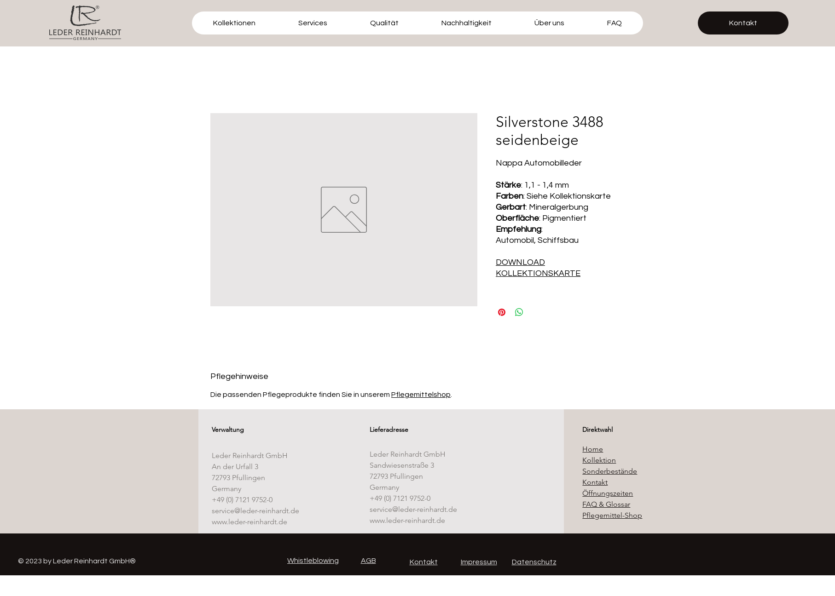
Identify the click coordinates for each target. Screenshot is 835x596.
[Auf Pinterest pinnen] (501, 312)
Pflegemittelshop (421, 394)
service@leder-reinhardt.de (255, 510)
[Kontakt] (743, 22)
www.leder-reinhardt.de (249, 521)
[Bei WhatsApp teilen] (519, 312)
